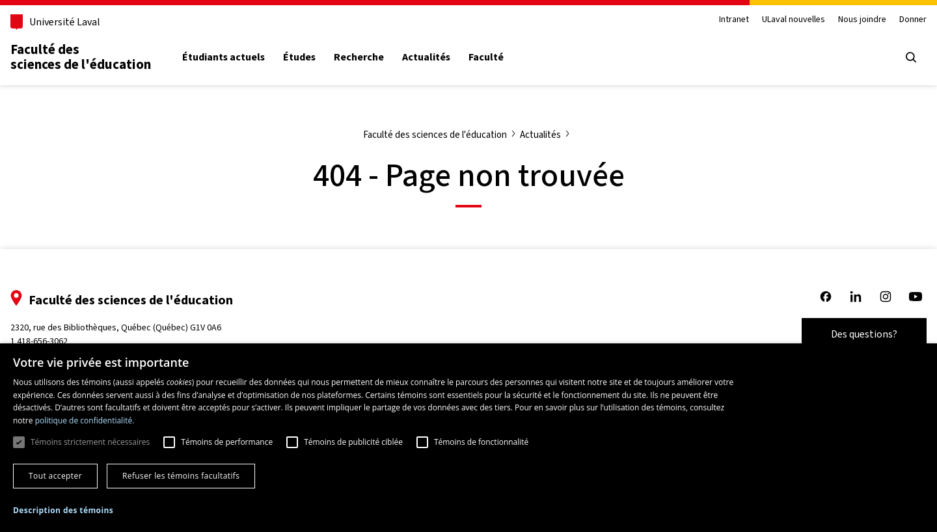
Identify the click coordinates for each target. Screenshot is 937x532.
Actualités (426, 57)
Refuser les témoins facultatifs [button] (180, 475)
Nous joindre (862, 19)
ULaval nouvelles (793, 19)
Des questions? (864, 334)
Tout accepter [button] (55, 475)
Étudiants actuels (223, 57)
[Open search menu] (911, 57)
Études (299, 57)
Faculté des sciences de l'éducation (80, 56)
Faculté (486, 57)
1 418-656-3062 (39, 341)
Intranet (734, 19)
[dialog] (468, 437)
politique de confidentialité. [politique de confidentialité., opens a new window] (85, 420)
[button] (63, 510)
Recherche (359, 57)
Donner (913, 19)
